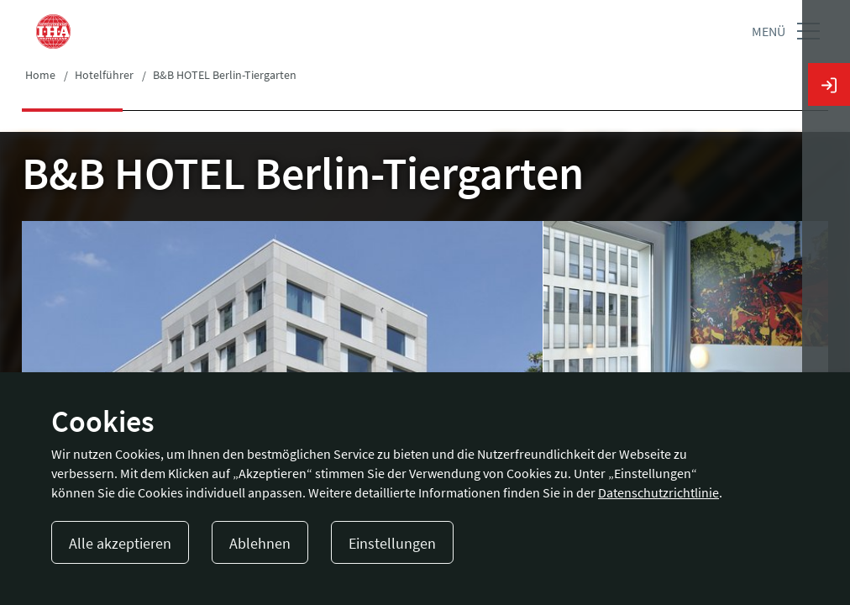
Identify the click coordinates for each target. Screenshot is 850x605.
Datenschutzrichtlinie (658, 492)
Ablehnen (260, 543)
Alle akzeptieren (120, 543)
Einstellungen (392, 543)
